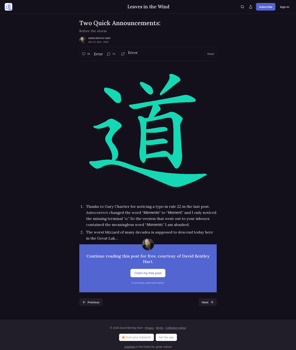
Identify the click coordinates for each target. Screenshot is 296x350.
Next (208, 302)
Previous (90, 302)
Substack (130, 346)
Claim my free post (147, 273)
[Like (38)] (85, 54)
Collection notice (176, 328)
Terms (159, 328)
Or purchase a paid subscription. (148, 282)
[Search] (242, 7)
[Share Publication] (250, 7)
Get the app (166, 337)
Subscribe (265, 7)
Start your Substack (136, 337)
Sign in (284, 7)
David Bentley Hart (99, 38)
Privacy (149, 328)
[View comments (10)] (111, 54)
